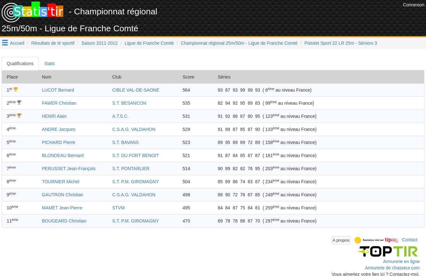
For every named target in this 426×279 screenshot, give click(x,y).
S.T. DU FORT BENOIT (135, 155)
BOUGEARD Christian (64, 220)
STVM (118, 207)
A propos (341, 240)
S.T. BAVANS (125, 142)
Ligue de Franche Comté (149, 43)
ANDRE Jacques (58, 129)
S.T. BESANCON (129, 103)
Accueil (17, 43)
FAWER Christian (59, 103)
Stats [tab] (49, 63)
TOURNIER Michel (60, 181)
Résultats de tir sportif (52, 43)
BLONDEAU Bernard (63, 155)
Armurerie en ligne (401, 261)
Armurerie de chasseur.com (392, 267)
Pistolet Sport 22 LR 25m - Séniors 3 (340, 43)
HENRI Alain (54, 116)
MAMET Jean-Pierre (62, 207)
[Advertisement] (285, 16)
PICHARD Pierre (58, 142)
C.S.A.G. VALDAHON (133, 129)
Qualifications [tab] (20, 63)
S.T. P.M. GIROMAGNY (135, 181)
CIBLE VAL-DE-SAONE (135, 90)
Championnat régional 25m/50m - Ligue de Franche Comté (239, 43)
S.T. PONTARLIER (130, 168)
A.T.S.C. (120, 116)
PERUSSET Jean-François (68, 168)
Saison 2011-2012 (99, 43)
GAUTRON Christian (62, 194)
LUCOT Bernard (58, 90)
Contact (409, 239)
